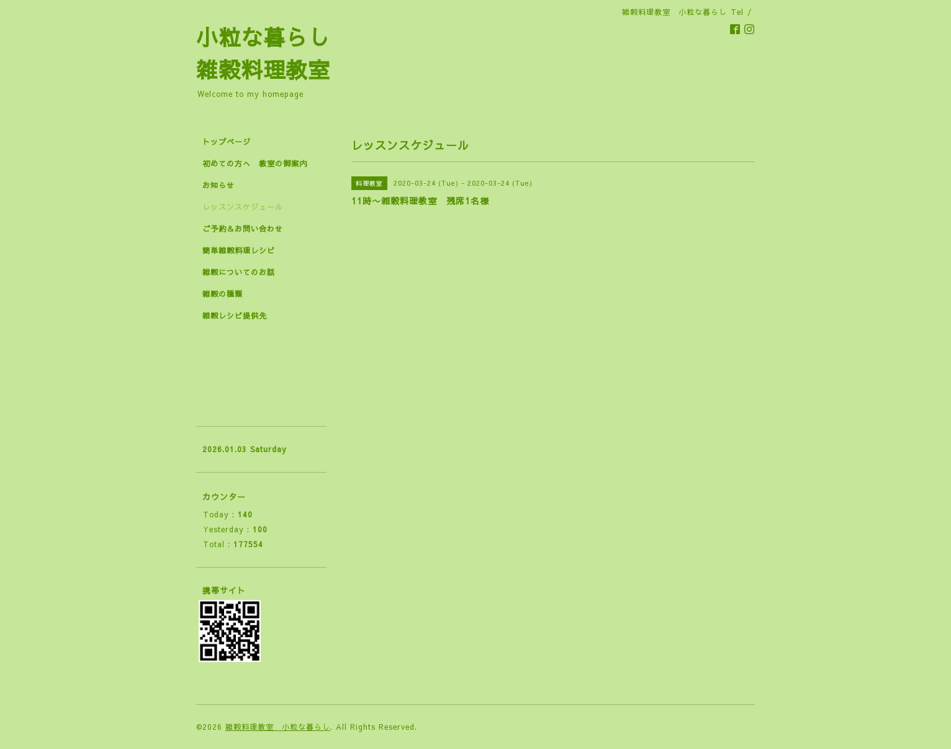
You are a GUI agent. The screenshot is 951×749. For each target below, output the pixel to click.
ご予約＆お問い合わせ (242, 229)
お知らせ (218, 185)
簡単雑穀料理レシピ (238, 250)
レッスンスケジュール (242, 207)
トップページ (226, 142)
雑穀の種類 (222, 294)
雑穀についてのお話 (238, 272)
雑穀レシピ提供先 (234, 315)
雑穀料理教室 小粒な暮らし (277, 727)
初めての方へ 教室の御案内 (254, 163)
